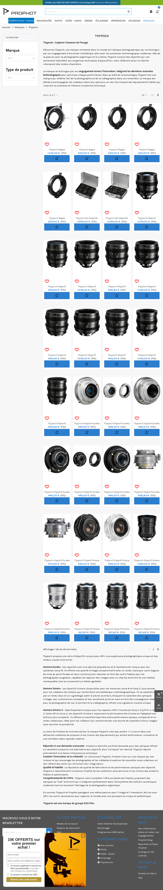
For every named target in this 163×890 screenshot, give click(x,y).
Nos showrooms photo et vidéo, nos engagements (148, 832)
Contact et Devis (147, 873)
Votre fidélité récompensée (112, 823)
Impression (105, 862)
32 (145, 95)
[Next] (158, 95)
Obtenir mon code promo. (23, 879)
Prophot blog (145, 840)
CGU (59, 832)
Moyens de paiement (68, 828)
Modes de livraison (67, 823)
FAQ (140, 877)
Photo (102, 849)
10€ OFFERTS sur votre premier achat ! (24, 843)
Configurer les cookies (146, 853)
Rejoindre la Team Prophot (148, 846)
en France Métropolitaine (81, 2)
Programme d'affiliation (110, 832)
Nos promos (105, 845)
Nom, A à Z (50, 95)
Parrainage (103, 828)
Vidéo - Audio (106, 854)
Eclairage (104, 858)
